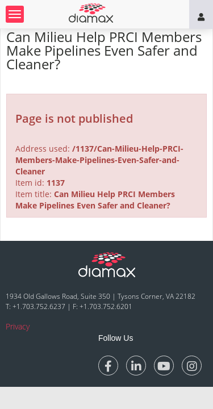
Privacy (18, 326)
